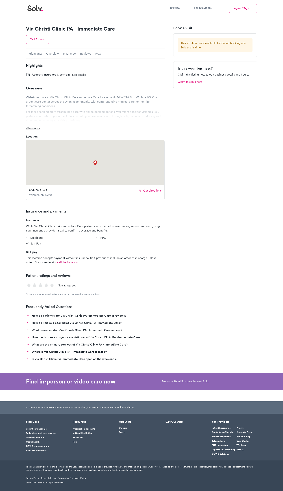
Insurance (69, 53)
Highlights (35, 53)
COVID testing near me (37, 446)
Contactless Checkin (222, 432)
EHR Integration (220, 445)
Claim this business (190, 81)
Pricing (239, 428)
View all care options (36, 450)
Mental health (33, 441)
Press (122, 432)
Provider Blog (243, 436)
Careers (123, 428)
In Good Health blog (82, 433)
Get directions (150, 190)
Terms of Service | (49, 478)
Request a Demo (244, 432)
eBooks (240, 449)
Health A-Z (78, 437)
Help (75, 441)
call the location (67, 262)
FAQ (98, 53)
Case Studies (242, 441)
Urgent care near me (36, 428)
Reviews (85, 53)
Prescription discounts (84, 428)
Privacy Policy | (33, 478)
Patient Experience (221, 428)
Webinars (241, 445)
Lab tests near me (35, 437)
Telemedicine (218, 441)
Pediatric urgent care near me (41, 433)
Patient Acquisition (221, 436)
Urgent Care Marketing (223, 449)
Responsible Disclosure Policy (72, 478)
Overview (52, 53)
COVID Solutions (220, 454)
